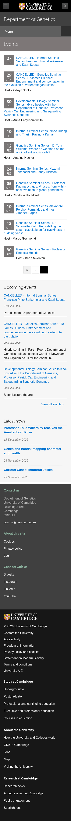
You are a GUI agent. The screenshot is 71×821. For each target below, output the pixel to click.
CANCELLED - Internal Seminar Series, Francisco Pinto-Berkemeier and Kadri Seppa (40, 61)
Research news (14, 786)
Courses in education (18, 718)
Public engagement (17, 800)
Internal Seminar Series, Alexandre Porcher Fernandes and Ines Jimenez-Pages (39, 209)
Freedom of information (19, 645)
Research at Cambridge (20, 778)
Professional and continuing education (29, 703)
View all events (51, 404)
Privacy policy (13, 548)
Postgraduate (13, 696)
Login (7, 555)
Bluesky (9, 574)
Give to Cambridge (16, 744)
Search (65, 6)
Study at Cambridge (18, 681)
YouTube (10, 596)
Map (7, 759)
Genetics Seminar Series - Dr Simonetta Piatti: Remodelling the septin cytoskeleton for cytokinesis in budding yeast (34, 228)
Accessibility (12, 639)
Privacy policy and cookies (21, 651)
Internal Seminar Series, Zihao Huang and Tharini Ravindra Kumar (41, 132)
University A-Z (13, 670)
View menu (6, 6)
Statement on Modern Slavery (24, 658)
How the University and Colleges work (29, 737)
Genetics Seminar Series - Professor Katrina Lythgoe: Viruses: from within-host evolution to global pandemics (41, 186)
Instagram (10, 581)
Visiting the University (18, 766)
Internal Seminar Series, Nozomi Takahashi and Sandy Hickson (38, 170)
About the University (19, 730)
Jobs (7, 752)
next (42, 269)
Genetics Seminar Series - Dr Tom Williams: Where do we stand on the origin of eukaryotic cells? (40, 149)
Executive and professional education (29, 711)
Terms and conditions (18, 664)
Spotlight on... (13, 807)
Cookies (9, 541)
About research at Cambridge (23, 793)
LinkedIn (9, 589)
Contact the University (19, 633)
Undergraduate (14, 689)
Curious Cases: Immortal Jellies (28, 470)
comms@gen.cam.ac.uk (20, 522)
